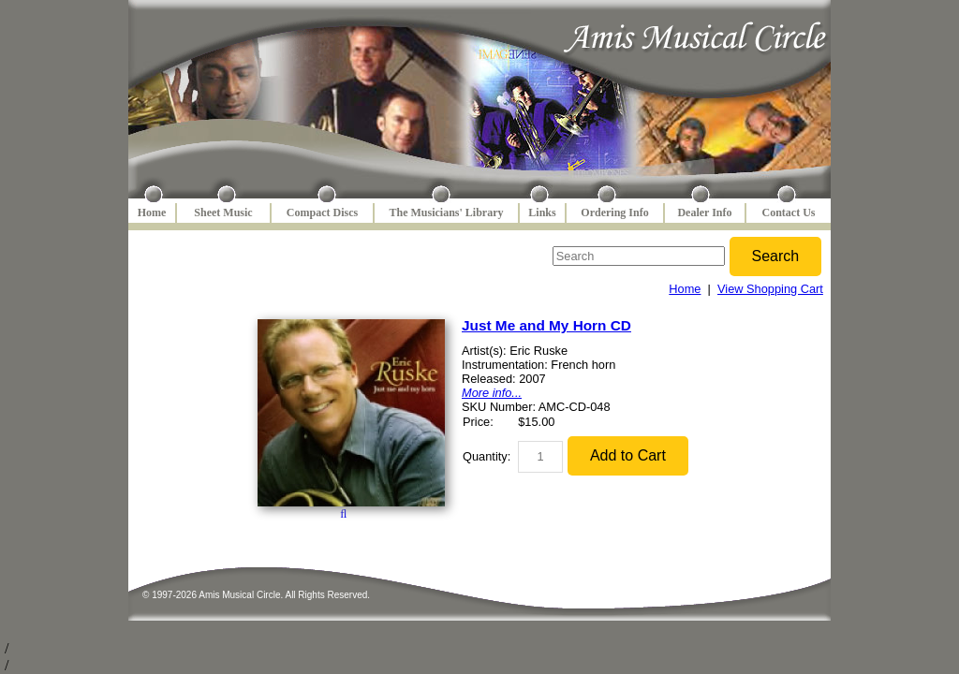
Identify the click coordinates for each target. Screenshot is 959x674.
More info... (492, 393)
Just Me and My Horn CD (546, 325)
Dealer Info (704, 212)
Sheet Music (223, 212)
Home (152, 212)
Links (541, 212)
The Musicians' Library (446, 212)
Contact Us (789, 212)
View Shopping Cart (770, 289)
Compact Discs (322, 212)
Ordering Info (614, 212)
